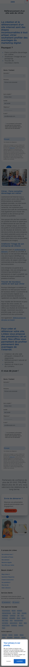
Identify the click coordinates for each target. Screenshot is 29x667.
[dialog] (14, 652)
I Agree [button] (20, 661)
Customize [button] (8, 661)
